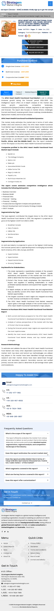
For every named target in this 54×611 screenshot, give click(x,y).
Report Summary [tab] (6, 93)
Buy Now (15, 84)
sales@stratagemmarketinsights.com (19, 385)
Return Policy (35, 553)
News (5, 550)
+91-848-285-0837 (14, 416)
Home (3, 14)
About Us (6, 556)
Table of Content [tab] (19, 93)
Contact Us (7, 553)
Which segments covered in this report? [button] (22, 469)
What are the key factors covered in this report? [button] (25, 474)
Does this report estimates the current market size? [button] (27, 453)
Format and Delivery (37, 560)
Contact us (27, 503)
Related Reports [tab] (31, 92)
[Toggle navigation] (50, 3)
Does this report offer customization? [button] (21, 480)
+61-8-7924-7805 (13, 408)
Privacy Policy (35, 543)
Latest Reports (8, 547)
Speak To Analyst (43, 93)
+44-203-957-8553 (14, 400)
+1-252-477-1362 (13, 393)
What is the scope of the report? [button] (19, 433)
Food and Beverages (33, 32)
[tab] (27, 433)
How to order (35, 556)
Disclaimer (34, 547)
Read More (30, 527)
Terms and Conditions (38, 550)
